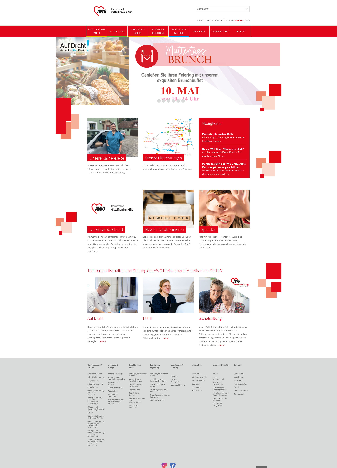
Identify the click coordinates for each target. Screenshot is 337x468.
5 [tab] (173, 101)
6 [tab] (178, 101)
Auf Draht (95, 318)
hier (156, 247)
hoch (247, 20)
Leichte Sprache (214, 20)
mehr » (103, 341)
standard (239, 20)
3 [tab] (163, 101)
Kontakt (200, 20)
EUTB (147, 318)
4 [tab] (168, 101)
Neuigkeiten (212, 123)
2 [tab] (159, 101)
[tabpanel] (168, 71)
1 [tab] (154, 101)
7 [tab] (183, 101)
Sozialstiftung (210, 318)
